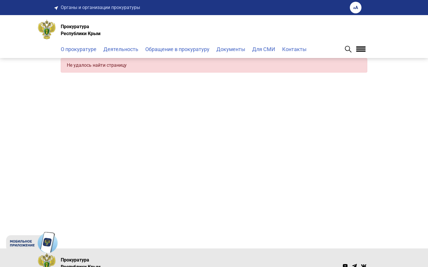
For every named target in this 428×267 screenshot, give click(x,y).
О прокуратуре (78, 49)
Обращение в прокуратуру (177, 49)
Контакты (294, 49)
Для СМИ (263, 49)
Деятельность (120, 49)
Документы (230, 49)
